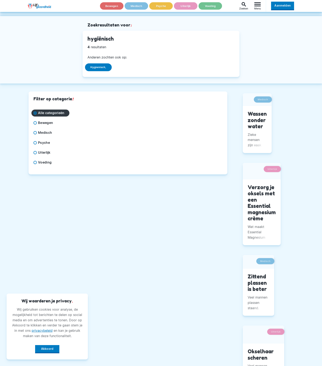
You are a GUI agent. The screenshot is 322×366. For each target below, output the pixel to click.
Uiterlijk (185, 8)
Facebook (223, 292)
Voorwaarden (134, 353)
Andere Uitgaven (137, 302)
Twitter (221, 312)
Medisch (136, 8)
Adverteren (132, 312)
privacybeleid (42, 329)
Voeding (210, 8)
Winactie (130, 343)
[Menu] (257, 7)
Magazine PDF (135, 333)
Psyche (161, 8)
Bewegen (111, 8)
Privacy (129, 323)
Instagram (223, 302)
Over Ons (130, 292)
